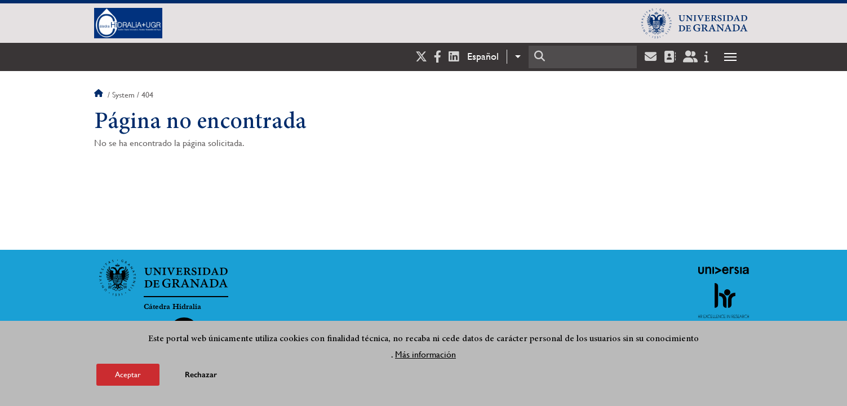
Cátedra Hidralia (172, 306)
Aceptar (128, 374)
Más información (425, 354)
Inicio (99, 94)
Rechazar (201, 374)
